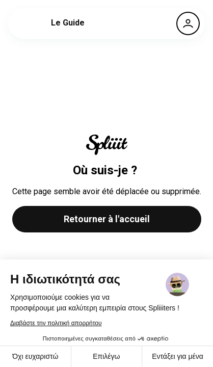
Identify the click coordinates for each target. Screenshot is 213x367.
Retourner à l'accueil (107, 219)
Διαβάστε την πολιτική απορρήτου (56, 323)
